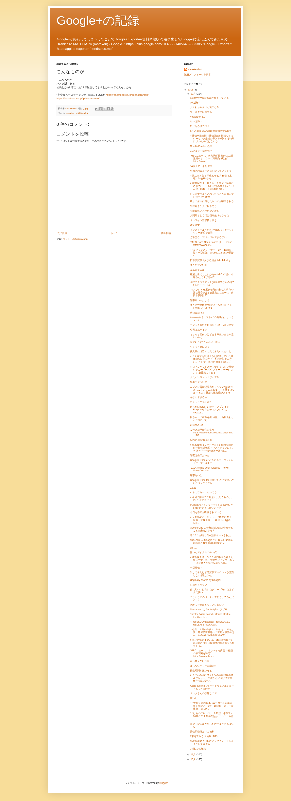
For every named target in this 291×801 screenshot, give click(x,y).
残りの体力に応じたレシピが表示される (212, 201)
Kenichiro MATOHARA (77, 113)
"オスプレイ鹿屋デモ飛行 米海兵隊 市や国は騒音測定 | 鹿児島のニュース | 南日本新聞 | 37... (212, 292)
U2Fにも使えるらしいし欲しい (207, 604)
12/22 (193, 487)
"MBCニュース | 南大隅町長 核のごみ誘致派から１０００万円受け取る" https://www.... (211, 158)
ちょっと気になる (199, 346)
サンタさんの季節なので (203, 693)
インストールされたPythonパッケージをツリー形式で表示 (212, 231)
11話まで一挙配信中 (201, 150)
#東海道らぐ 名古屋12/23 (204, 736)
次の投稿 (62, 233)
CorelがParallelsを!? (201, 146)
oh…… (194, 547)
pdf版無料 (195, 102)
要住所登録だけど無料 (202, 731)
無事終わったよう (199, 300)
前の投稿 (166, 233)
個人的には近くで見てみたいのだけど (210, 351)
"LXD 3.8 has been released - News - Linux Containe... (210, 469)
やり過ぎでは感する (201, 112)
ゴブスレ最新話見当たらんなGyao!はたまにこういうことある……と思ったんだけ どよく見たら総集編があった (212, 389)
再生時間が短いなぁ (201, 670)
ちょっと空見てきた (201, 401)
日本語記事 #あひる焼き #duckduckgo (210, 260)
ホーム (114, 233)
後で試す (195, 225)
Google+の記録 (97, 20)
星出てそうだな (198, 382)
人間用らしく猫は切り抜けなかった (209, 215)
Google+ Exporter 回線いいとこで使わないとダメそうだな (212, 481)
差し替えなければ (199, 661)
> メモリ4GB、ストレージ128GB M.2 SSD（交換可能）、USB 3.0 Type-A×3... (210, 520)
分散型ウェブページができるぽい (208, 237)
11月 (193, 754)
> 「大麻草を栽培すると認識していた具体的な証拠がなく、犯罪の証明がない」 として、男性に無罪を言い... (211, 359)
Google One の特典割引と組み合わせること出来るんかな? (211, 529)
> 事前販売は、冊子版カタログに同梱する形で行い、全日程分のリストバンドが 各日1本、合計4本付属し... (212, 186)
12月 (193, 93)
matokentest (195, 69)
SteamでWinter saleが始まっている (209, 98)
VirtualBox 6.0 (197, 116)
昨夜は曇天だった (199, 455)
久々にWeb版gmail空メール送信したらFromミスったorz (211, 306)
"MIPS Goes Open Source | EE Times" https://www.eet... (211, 243)
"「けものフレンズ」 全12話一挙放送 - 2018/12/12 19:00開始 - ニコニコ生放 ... (212, 716)
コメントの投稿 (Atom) (75, 239)
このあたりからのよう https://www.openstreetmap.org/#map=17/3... (211, 432)
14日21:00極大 (198, 748)
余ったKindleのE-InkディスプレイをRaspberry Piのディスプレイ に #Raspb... (209, 409)
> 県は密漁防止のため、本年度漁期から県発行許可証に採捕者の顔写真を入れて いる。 (212, 643)
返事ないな (196, 475)
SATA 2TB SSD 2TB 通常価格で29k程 (210, 130)
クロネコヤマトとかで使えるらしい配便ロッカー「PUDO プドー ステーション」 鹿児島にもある (212, 369)
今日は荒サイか (198, 329)
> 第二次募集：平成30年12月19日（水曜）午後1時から (211, 177)
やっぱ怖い (196, 121)
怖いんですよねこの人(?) (203, 552)
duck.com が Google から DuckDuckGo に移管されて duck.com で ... (211, 541)
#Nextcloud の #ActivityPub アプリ (208, 609)
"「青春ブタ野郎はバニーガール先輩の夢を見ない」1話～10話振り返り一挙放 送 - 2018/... (212, 705)
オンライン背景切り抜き (203, 220)
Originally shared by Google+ (205, 580)
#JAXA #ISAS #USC (201, 440)
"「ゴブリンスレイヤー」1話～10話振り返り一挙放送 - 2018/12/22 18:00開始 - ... (212, 252)
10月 (193, 759)
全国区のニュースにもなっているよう (210, 170)
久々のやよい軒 (198, 265)
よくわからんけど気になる (204, 107)
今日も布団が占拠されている (206, 512)
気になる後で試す (199, 126)
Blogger (163, 783)
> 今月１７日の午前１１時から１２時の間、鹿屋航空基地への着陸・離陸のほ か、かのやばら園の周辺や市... (212, 632)
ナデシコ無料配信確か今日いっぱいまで (212, 325)
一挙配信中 (196, 567)
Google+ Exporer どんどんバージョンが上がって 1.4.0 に (211, 461)
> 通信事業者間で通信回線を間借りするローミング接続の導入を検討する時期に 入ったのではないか (212, 138)
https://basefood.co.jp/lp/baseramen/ (127, 94)
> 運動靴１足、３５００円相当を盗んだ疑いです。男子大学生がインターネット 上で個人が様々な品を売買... (212, 560)
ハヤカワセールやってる (203, 492)
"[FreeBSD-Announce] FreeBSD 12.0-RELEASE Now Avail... (210, 623)
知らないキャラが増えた (203, 665)
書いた (193, 698)
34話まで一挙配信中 (201, 166)
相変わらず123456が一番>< (205, 342)
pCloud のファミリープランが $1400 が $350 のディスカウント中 (211, 506)
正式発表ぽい (197, 425)
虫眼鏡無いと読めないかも (204, 210)
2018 (191, 89)
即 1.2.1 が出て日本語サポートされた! (211, 535)
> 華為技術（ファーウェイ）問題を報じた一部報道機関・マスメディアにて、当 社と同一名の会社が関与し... (212, 448)
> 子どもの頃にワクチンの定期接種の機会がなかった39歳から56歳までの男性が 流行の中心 (211, 678)
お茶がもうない (198, 584)
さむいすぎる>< (198, 397)
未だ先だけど (197, 312)
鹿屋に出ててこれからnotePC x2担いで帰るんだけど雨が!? (211, 276)
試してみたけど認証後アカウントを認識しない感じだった (212, 574)
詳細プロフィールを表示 (197, 74)
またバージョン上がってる (204, 377)
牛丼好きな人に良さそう (203, 206)
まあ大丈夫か (197, 269)
